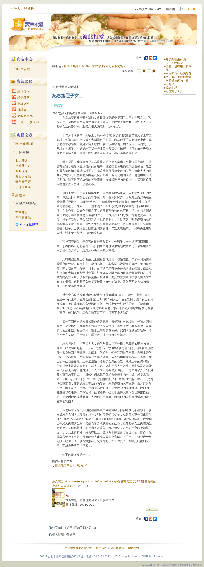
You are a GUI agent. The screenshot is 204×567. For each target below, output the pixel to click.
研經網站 (21, 103)
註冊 (31, 8)
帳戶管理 (23, 69)
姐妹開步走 (23, 166)
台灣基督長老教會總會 (78, 547)
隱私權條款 (117, 547)
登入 (17, 8)
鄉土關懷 (21, 160)
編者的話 (171, 87)
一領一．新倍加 (25, 122)
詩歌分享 (21, 97)
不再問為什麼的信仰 (179, 73)
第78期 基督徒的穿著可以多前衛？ (104, 66)
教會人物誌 (23, 176)
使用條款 (101, 547)
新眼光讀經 (22, 116)
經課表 (19, 109)
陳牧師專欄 (24, 143)
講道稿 (20, 195)
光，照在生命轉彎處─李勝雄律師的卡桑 (180, 78)
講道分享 (21, 91)
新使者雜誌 (23, 217)
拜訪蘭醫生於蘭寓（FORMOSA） (177, 61)
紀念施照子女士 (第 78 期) (71, 465)
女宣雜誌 (21, 212)
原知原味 (21, 171)
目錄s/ (170, 84)
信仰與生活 (23, 187)
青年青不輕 (23, 182)
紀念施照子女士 (176, 91)
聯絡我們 (133, 547)
